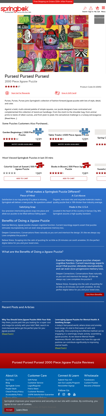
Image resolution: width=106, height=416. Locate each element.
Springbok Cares (13, 385)
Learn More (22, 409)
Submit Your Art (65, 380)
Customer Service (35, 382)
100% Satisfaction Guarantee (41, 394)
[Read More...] (11, 118)
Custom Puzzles (91, 382)
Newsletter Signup (66, 385)
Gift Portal (32, 380)
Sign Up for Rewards (20, 93)
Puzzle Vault (11, 388)
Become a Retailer (92, 385)
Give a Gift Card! (69, 93)
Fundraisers (89, 380)
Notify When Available (22, 144)
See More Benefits (94, 294)
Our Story (10, 380)
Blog (8, 382)
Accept (9, 410)
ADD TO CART (22, 178)
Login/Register (34, 385)
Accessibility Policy (14, 394)
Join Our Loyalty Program (69, 382)
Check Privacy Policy (14, 391)
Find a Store (33, 388)
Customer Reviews (36, 391)
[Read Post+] (7, 334)
